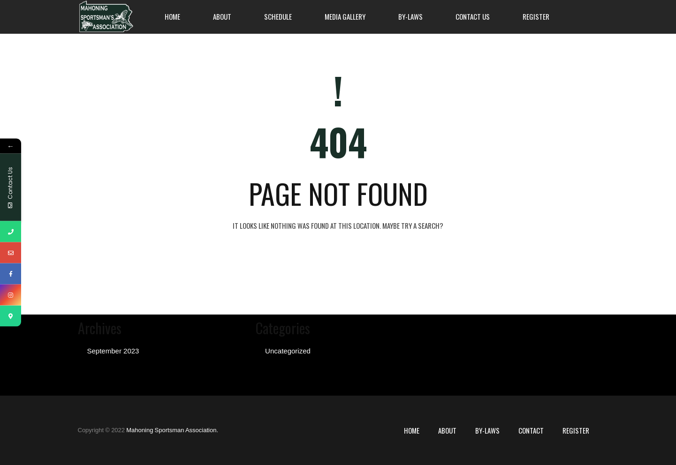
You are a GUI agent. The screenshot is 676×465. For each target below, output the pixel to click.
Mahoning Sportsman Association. (172, 430)
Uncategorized (288, 351)
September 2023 (113, 351)
